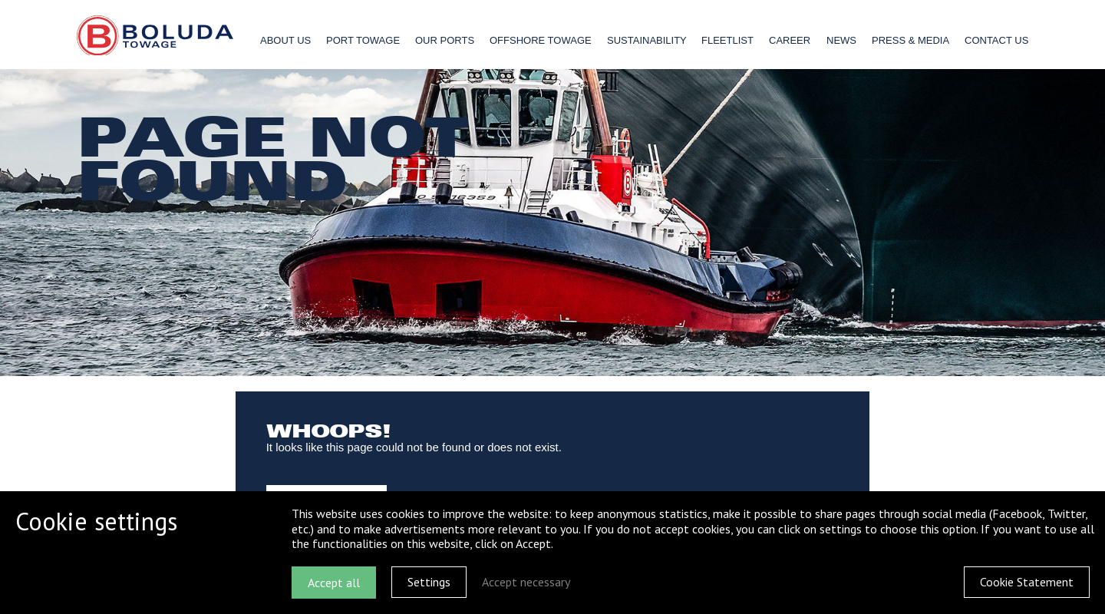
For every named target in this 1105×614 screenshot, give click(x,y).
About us (285, 40)
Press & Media (910, 40)
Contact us (996, 40)
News (841, 40)
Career (789, 40)
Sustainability (647, 40)
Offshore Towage (541, 40)
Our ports (444, 40)
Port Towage (363, 40)
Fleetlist (727, 40)
